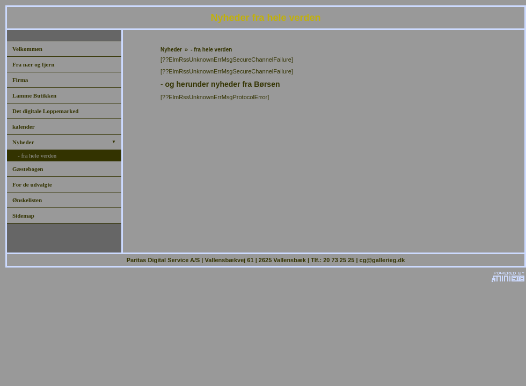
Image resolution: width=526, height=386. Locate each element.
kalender (23, 126)
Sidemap (23, 215)
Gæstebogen (27, 169)
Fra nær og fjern (33, 64)
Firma (20, 80)
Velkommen (27, 49)
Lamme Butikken (34, 95)
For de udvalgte (32, 184)
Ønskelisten (27, 200)
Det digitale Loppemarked (45, 111)
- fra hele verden (37, 155)
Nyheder (64, 142)
